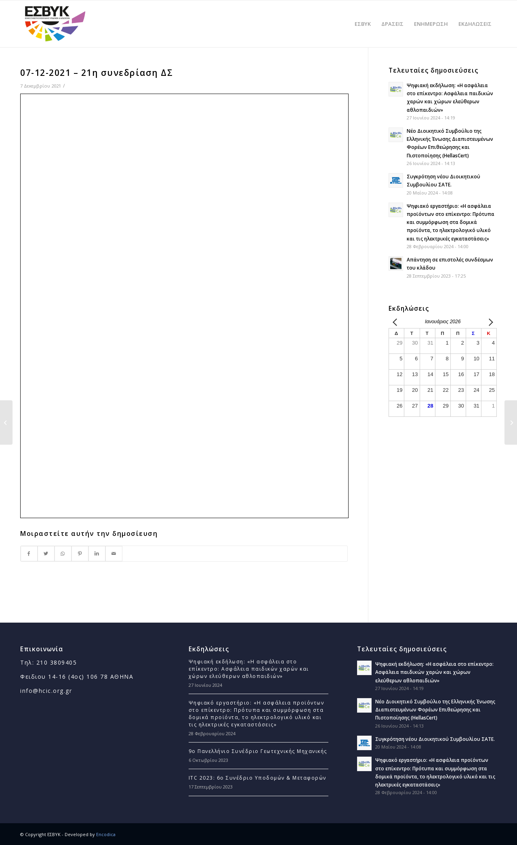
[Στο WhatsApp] (63, 553)
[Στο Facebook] (29, 553)
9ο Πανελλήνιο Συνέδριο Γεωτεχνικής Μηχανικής (258, 751)
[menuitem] (362, 23)
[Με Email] (114, 553)
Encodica (106, 834)
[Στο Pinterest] (80, 553)
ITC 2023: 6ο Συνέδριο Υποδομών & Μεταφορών (257, 777)
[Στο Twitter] (46, 553)
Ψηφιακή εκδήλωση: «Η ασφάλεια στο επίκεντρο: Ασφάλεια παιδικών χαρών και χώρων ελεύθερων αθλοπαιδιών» (249, 669)
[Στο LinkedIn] (97, 553)
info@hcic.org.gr (46, 690)
